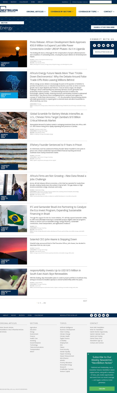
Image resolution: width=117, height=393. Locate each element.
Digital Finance (65, 338)
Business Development (67, 330)
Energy (39, 61)
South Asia (37, 158)
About (40, 2)
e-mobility (36, 134)
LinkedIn (109, 45)
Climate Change (65, 334)
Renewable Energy (66, 365)
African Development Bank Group (43, 59)
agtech (35, 160)
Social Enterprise (68, 191)
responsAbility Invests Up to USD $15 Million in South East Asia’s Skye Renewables (55, 272)
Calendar (24, 2)
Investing (50, 157)
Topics (63, 323)
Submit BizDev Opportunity (99, 332)
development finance (39, 64)
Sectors (34, 323)
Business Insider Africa (40, 129)
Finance (50, 191)
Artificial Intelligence (66, 327)
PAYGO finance (45, 253)
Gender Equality (65, 352)
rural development (65, 64)
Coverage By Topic (89, 11)
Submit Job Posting (96, 336)
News (5, 2)
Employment (64, 343)
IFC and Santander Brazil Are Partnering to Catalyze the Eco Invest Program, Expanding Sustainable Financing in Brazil (58, 210)
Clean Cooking (64, 332)
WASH (50, 193)
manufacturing (70, 196)
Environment (34, 334)
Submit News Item (96, 338)
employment (37, 105)
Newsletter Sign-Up (103, 52)
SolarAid (37, 248)
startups (46, 160)
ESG (61, 345)
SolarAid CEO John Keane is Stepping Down (53, 239)
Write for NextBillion (96, 330)
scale (75, 196)
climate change (38, 231)
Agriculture (40, 157)
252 (45, 303)
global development (60, 196)
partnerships (65, 231)
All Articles (3, 332)
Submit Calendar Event (97, 334)
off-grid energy (56, 64)
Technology (44, 131)
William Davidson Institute (80, 2)
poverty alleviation (53, 253)
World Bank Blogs (39, 190)
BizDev (13, 2)
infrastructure (51, 105)
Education (33, 330)
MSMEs (62, 360)
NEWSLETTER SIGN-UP (68, 315)
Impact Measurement (67, 356)
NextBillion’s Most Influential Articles (12, 330)
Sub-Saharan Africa (40, 62)
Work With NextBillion (97, 327)
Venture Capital (65, 371)
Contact (109, 11)
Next (85, 301)
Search (114, 2)
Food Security (64, 349)
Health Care (55, 191)
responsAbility (38, 282)
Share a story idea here (105, 27)
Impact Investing (65, 354)
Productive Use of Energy (69, 105)
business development (39, 196)
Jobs (33, 2)
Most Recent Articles (6, 327)
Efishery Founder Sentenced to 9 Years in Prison (56, 144)
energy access (48, 64)
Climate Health (65, 336)
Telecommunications (35, 193)
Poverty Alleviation (66, 363)
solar (71, 64)
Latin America (38, 229)
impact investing (58, 287)
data (46, 196)
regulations (40, 160)
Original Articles (36, 11)
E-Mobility (63, 341)
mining (41, 134)
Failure (62, 347)
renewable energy (81, 105)
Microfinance (64, 358)
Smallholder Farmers (66, 369)
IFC (36, 226)
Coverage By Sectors (62, 11)
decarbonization (46, 231)
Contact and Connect (97, 343)
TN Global (37, 155)
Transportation (44, 193)
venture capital (52, 160)
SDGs (70, 253)
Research (63, 367)
